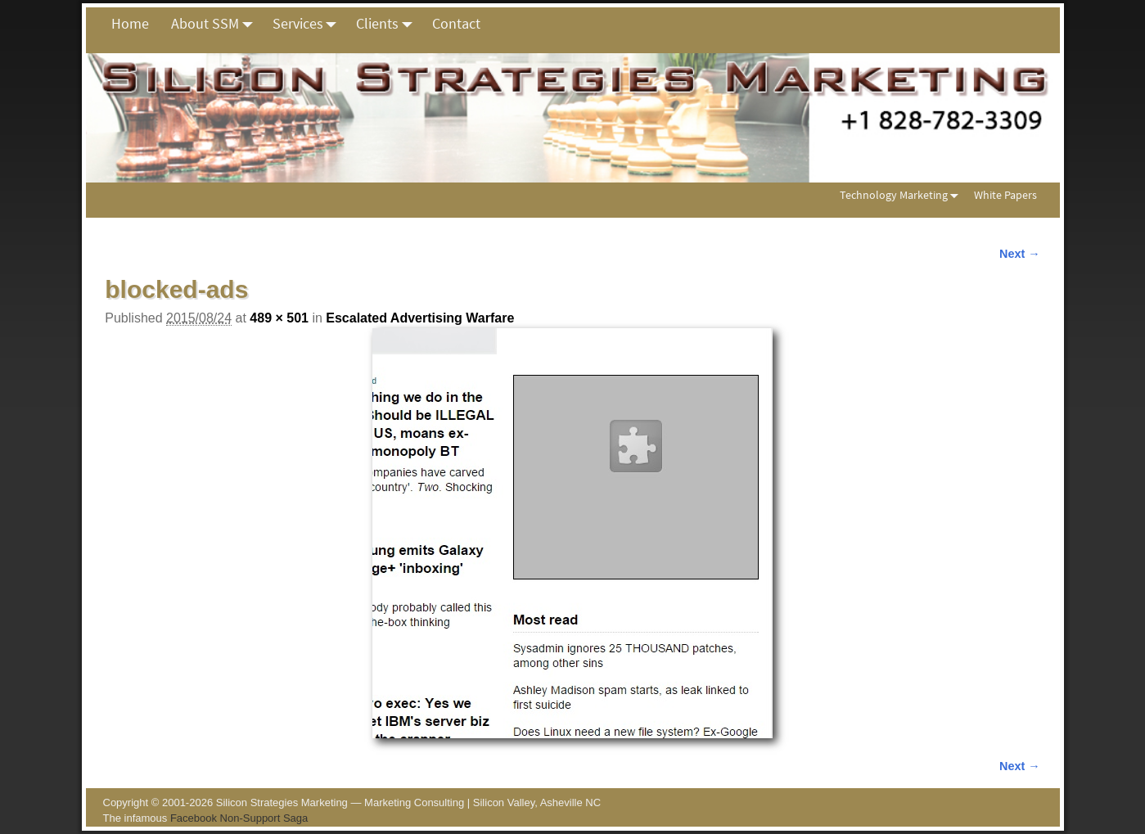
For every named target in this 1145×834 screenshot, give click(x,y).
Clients (388, 23)
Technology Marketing (902, 195)
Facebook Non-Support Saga (239, 818)
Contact (456, 23)
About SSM (216, 23)
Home (130, 23)
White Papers (1005, 194)
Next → (1019, 253)
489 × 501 (279, 318)
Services (309, 23)
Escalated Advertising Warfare (420, 318)
